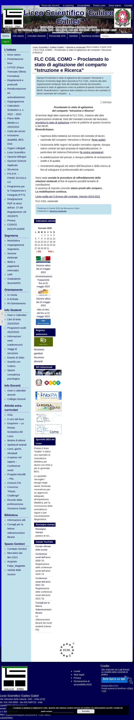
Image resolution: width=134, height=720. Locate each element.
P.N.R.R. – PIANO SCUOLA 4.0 (16, 178)
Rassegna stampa (41, 531)
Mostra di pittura (16, 440)
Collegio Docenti (16, 399)
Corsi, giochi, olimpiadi (14, 450)
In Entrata (12, 299)
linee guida (98, 139)
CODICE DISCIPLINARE (16, 226)
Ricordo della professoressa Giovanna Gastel (16, 504)
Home (5, 36)
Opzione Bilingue (16, 156)
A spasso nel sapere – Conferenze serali (14, 463)
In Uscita (12, 295)
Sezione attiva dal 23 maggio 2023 (43, 265)
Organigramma (15, 101)
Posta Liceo (99, 5)
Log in (5, 41)
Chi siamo (18, 36)
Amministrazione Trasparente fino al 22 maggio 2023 (44, 281)
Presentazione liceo (15, 61)
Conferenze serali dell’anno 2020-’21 (43, 557)
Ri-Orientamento (16, 303)
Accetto (86, 711)
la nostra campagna (91, 152)
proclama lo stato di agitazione (52, 122)
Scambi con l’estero (13, 363)
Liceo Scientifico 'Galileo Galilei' (68, 17)
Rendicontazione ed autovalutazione (16, 93)
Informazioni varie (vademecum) (15, 340)
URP (10, 274)
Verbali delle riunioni (14, 572)
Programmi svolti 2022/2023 (16, 329)
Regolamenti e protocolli (15, 82)
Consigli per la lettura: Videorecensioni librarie (44, 607)
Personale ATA (57, 36)
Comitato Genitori (17, 548)
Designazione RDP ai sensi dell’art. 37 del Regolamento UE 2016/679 (16, 207)
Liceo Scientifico (16, 152)
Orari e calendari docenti (16, 392)
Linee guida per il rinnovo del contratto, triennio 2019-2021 (68, 196)
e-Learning (68, 5)
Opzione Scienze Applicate (16, 163)
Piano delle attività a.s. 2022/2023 (13, 122)
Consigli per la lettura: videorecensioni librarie (16, 530)
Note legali (79, 674)
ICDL (10, 414)
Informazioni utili (16, 520)
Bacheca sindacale (92, 36)
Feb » (51, 251)
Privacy (11, 220)
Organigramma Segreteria (15, 247)
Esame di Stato (15, 357)
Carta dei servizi (16, 131)
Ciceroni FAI (14, 483)
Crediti (77, 671)
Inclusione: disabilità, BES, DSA (15, 139)
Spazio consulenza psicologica (13, 374)
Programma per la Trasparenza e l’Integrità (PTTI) (16, 190)
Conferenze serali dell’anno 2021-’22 (43, 581)
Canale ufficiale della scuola (43, 548)
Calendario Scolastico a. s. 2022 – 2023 (15, 110)
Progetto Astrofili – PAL (16, 476)
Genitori (73, 36)
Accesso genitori (39, 351)
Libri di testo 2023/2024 (14, 321)
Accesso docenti (39, 359)
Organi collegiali (16, 148)
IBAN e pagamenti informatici (13, 266)
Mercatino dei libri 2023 (14, 555)
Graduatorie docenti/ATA (14, 280)
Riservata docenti (50, 5)
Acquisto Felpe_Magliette (16, 563)
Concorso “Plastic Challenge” (13, 491)
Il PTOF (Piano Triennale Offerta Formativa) (16, 71)
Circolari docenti (36, 36)
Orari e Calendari (16, 315)
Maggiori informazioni (63, 711)
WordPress (121, 688)
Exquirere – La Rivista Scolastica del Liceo (15, 429)
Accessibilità (83, 5)
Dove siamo (115, 5)
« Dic (38, 251)
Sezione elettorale (12, 255)
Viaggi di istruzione (12, 351)
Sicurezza (12, 169)
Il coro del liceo (15, 419)
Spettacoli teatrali (16, 444)
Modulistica (13, 240)
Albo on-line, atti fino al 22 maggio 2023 (43, 313)
